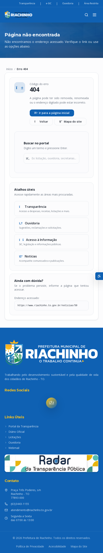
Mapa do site (70, 121)
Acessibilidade (57, 546)
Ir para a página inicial (51, 113)
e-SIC (49, 3)
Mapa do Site (79, 546)
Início (9, 69)
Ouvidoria (67, 3)
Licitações (13, 437)
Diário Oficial (14, 432)
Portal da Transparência (21, 426)
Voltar (41, 121)
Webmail (12, 448)
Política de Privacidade (30, 546)
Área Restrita (91, 3)
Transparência (27, 3)
